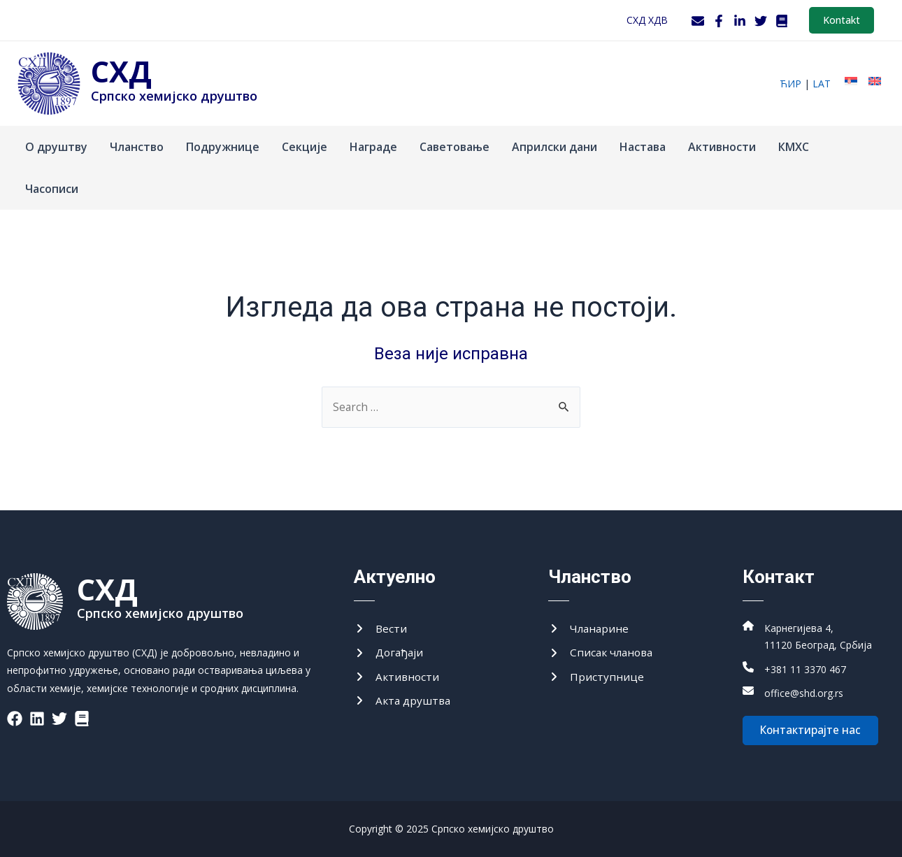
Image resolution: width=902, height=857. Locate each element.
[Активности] (397, 675)
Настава (643, 146)
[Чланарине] (589, 626)
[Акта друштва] (403, 700)
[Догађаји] (389, 650)
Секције (304, 146)
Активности (722, 146)
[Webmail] (698, 21)
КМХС (793, 146)
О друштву (56, 146)
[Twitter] (760, 21)
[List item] (14, 715)
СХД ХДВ (647, 20)
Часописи (51, 188)
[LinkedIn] (739, 21)
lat (821, 83)
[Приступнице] (596, 675)
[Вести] (381, 626)
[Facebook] (719, 21)
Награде (373, 146)
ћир (790, 83)
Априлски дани (554, 146)
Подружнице (222, 146)
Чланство (137, 146)
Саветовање (454, 146)
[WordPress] (781, 21)
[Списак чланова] (602, 650)
